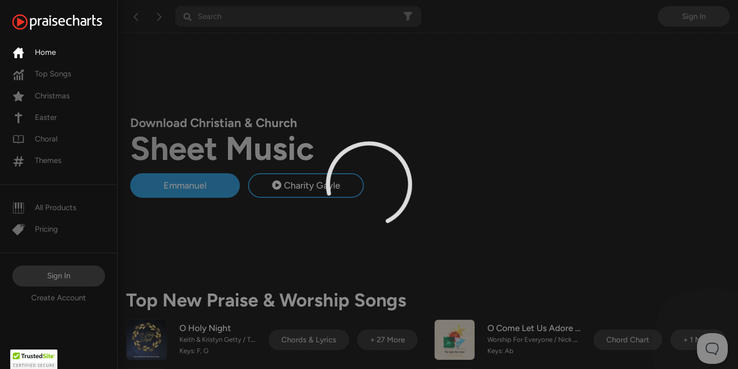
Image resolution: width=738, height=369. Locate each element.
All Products (44, 207)
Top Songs (41, 73)
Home (34, 52)
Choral (34, 139)
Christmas (41, 95)
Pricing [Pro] (35, 229)
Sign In (58, 275)
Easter (34, 117)
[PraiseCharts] (70, 22)
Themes (36, 160)
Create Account (58, 297)
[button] (33, 359)
